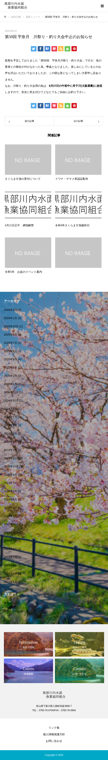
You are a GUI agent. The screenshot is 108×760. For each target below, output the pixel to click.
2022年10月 (11, 532)
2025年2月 (10, 375)
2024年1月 (10, 450)
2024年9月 (10, 408)
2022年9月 (10, 540)
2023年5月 (10, 491)
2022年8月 (10, 548)
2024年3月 (10, 433)
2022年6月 (10, 565)
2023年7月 (10, 482)
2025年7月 (10, 342)
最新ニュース (12, 603)
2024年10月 (11, 400)
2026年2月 (10, 309)
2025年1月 (10, 384)
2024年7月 (10, 417)
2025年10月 (11, 326)
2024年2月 (10, 441)
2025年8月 (10, 334)
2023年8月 (10, 474)
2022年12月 (11, 524)
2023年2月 (10, 507)
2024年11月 (11, 392)
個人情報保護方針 (54, 734)
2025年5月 (10, 359)
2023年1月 (10, 515)
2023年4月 (10, 499)
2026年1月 (10, 318)
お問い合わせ (54, 741)
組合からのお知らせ (16, 611)
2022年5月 (10, 573)
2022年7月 (10, 557)
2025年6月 (10, 351)
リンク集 (54, 727)
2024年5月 (10, 425)
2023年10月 (11, 466)
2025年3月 (10, 367)
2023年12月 (11, 458)
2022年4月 (10, 581)
